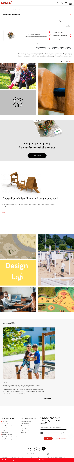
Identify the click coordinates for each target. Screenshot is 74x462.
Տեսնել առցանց (56, 39)
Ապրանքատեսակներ (28, 418)
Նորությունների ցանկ (64, 323)
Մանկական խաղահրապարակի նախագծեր (7, 426)
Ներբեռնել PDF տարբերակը (60, 35)
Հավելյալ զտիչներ (66, 26)
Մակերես (23, 432)
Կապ (40, 460)
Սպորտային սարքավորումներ (25, 429)
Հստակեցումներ (8, 418)
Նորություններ (5, 432)
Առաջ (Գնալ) (37, 156)
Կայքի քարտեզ (28, 454)
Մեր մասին (5, 421)
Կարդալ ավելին (64, 61)
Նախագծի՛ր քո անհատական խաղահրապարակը (9, 438)
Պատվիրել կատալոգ (58, 32)
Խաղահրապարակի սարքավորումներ (26, 422)
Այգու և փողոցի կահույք (26, 426)
